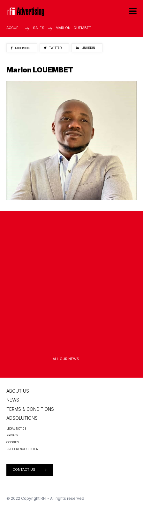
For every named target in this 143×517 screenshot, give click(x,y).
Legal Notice (16, 428)
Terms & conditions (30, 409)
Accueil (13, 28)
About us (17, 391)
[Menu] (133, 11)
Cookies (12, 442)
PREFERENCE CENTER (22, 449)
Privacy (12, 435)
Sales (38, 28)
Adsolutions (22, 418)
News (12, 400)
